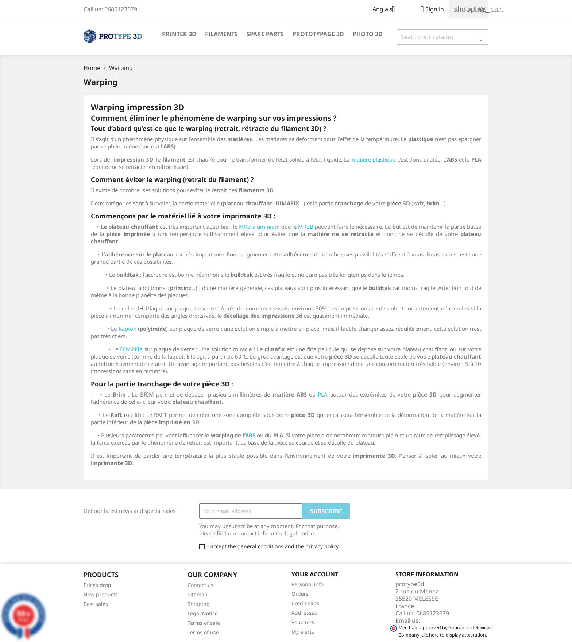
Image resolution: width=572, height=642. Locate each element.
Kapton (127, 328)
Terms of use (203, 632)
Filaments (221, 34)
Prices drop (97, 584)
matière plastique (374, 159)
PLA (323, 394)
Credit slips (305, 603)
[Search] (442, 37)
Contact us (200, 584)
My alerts (302, 631)
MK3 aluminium (259, 226)
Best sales (96, 603)
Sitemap (198, 594)
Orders (300, 593)
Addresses (304, 612)
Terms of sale (204, 622)
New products (101, 594)
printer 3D (179, 34)
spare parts (265, 34)
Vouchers (302, 622)
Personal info (307, 584)
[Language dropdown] (386, 9)
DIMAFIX (131, 349)
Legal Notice (203, 613)
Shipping (199, 603)
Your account (314, 574)
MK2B (305, 226)
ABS (250, 435)
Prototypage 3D (318, 34)
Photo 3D (368, 34)
